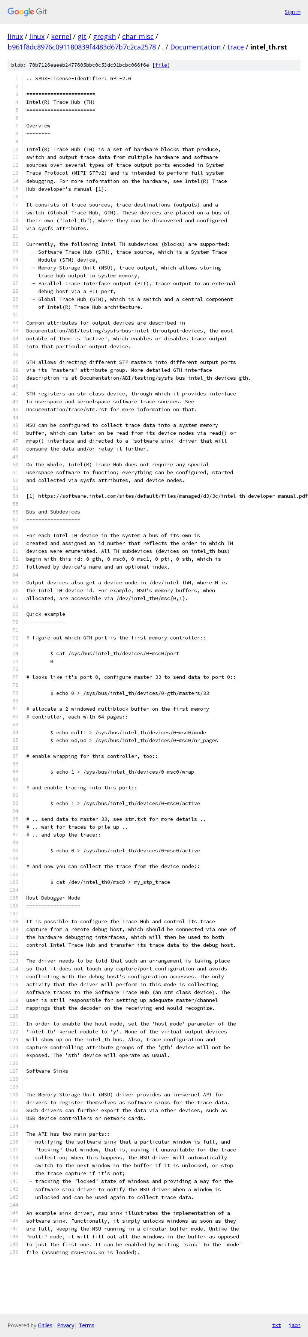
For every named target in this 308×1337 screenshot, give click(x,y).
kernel (61, 36)
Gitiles (45, 1325)
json (295, 1325)
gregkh (104, 36)
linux (15, 36)
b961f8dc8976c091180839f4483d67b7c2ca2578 (81, 46)
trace (235, 46)
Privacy (65, 1325)
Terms (86, 1325)
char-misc (138, 36)
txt (276, 1325)
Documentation (195, 46)
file (161, 65)
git (82, 36)
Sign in (293, 11)
